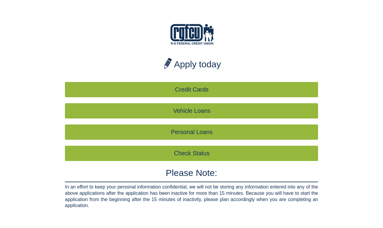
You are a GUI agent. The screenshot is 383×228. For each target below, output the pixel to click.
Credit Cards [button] (192, 89)
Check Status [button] (192, 153)
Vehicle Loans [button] (192, 110)
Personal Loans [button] (192, 132)
